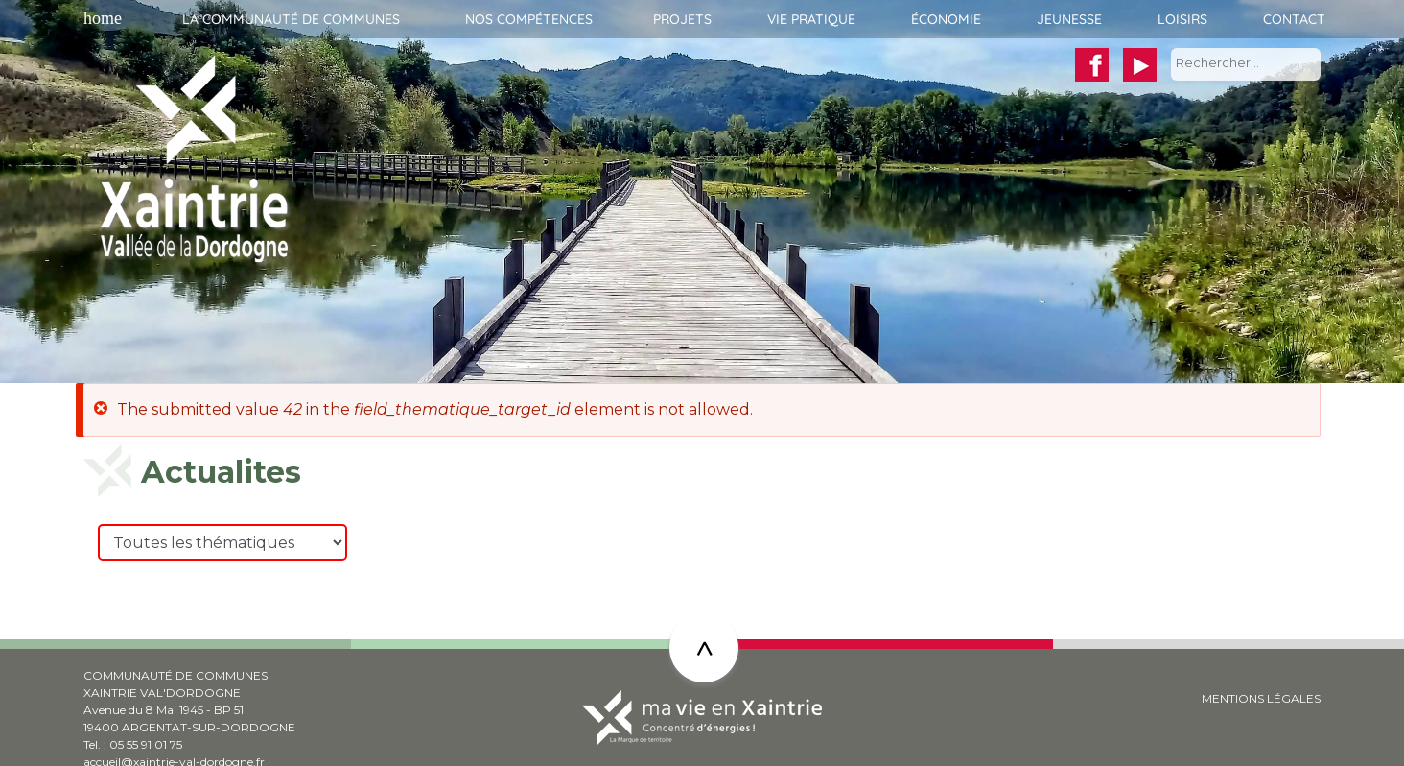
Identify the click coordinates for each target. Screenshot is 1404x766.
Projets (682, 19)
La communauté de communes (291, 19)
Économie (946, 19)
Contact (1294, 19)
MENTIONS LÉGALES (1261, 698)
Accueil (100, 19)
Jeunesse (1069, 19)
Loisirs (1182, 19)
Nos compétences (529, 19)
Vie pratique (811, 19)
